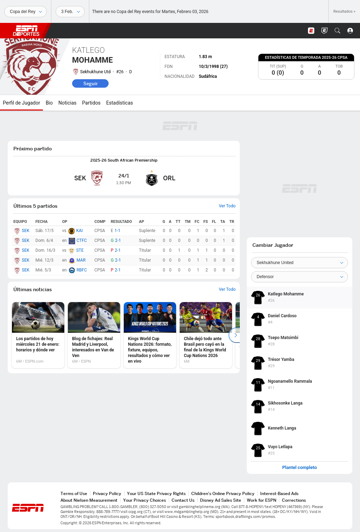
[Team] (299, 262)
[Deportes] (25, 11)
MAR (81, 260)
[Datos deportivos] (70, 11)
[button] (337, 30)
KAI (79, 230)
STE (80, 250)
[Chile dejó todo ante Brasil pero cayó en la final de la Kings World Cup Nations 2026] (206, 335)
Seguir (90, 83)
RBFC (82, 270)
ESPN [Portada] (26, 30)
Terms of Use (73, 493)
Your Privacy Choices (144, 500)
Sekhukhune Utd (95, 71)
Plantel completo (299, 467)
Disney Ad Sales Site (220, 500)
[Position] (299, 276)
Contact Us (183, 500)
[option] (38, 335)
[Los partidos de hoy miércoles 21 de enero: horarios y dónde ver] (38, 335)
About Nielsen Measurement (88, 500)
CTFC (82, 240)
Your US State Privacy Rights (156, 493)
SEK (25, 230)
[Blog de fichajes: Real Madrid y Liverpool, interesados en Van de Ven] (94, 335)
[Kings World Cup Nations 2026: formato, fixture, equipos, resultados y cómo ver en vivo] (150, 335)
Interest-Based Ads (279, 493)
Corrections (294, 500)
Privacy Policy (107, 493)
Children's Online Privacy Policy (223, 493)
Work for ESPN (261, 500)
